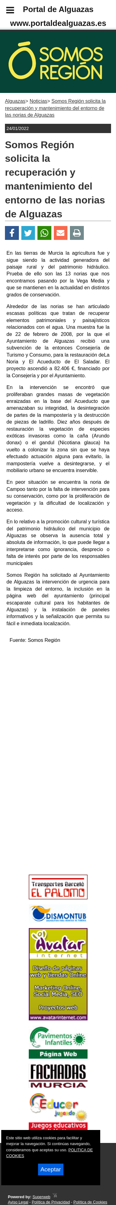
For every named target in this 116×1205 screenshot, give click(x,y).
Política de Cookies (90, 1202)
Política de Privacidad (51, 1202)
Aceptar (51, 1169)
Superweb (41, 1197)
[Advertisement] (49, 828)
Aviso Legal (18, 1202)
